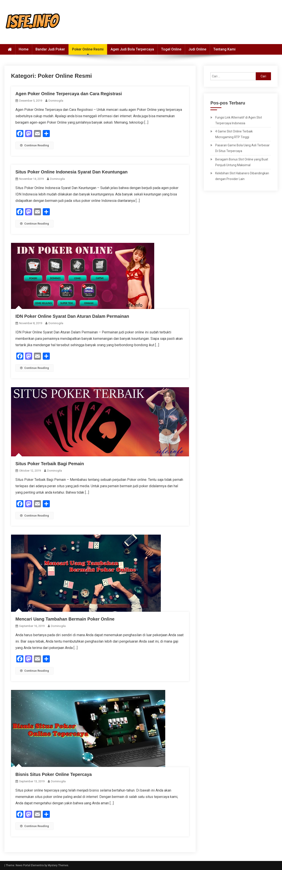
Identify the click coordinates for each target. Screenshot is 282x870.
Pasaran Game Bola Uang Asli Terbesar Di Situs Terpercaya (242, 148)
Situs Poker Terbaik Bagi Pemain (49, 463)
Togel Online (171, 49)
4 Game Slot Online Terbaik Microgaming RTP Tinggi (234, 134)
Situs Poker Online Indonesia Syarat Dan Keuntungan (71, 171)
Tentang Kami (224, 49)
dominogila (55, 100)
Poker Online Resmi (88, 49)
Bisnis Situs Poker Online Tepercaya (53, 774)
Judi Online (197, 49)
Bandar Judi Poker (50, 49)
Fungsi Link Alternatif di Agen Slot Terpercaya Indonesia (238, 120)
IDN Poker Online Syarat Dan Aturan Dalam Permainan (72, 316)
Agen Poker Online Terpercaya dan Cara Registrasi (68, 93)
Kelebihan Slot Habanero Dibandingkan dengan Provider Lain (242, 176)
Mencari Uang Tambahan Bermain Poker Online (65, 619)
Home (23, 49)
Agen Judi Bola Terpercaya (132, 49)
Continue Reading (34, 145)
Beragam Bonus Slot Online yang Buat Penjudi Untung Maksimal (241, 162)
